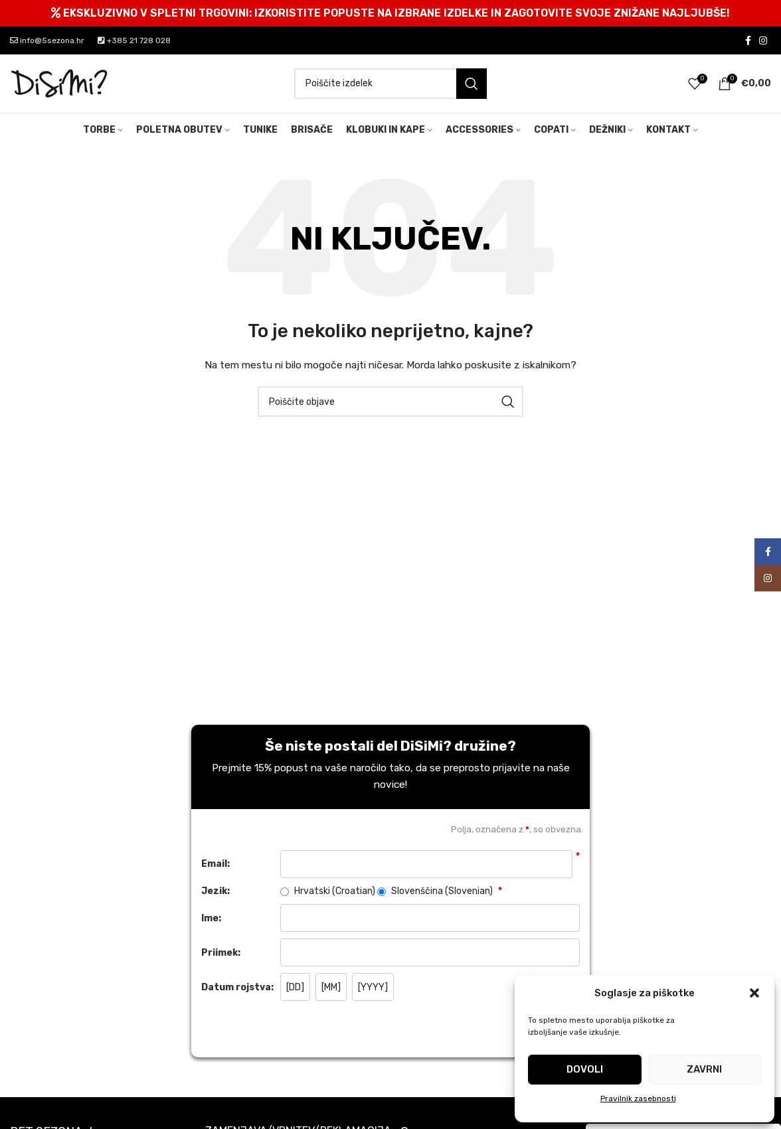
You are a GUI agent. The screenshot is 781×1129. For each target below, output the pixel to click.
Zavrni (704, 1069)
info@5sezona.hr (47, 40)
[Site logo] (60, 84)
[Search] (390, 84)
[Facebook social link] (748, 40)
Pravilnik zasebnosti (638, 1098)
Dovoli (584, 1069)
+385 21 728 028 (134, 40)
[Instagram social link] (763, 40)
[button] (754, 993)
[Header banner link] (390, 13)
